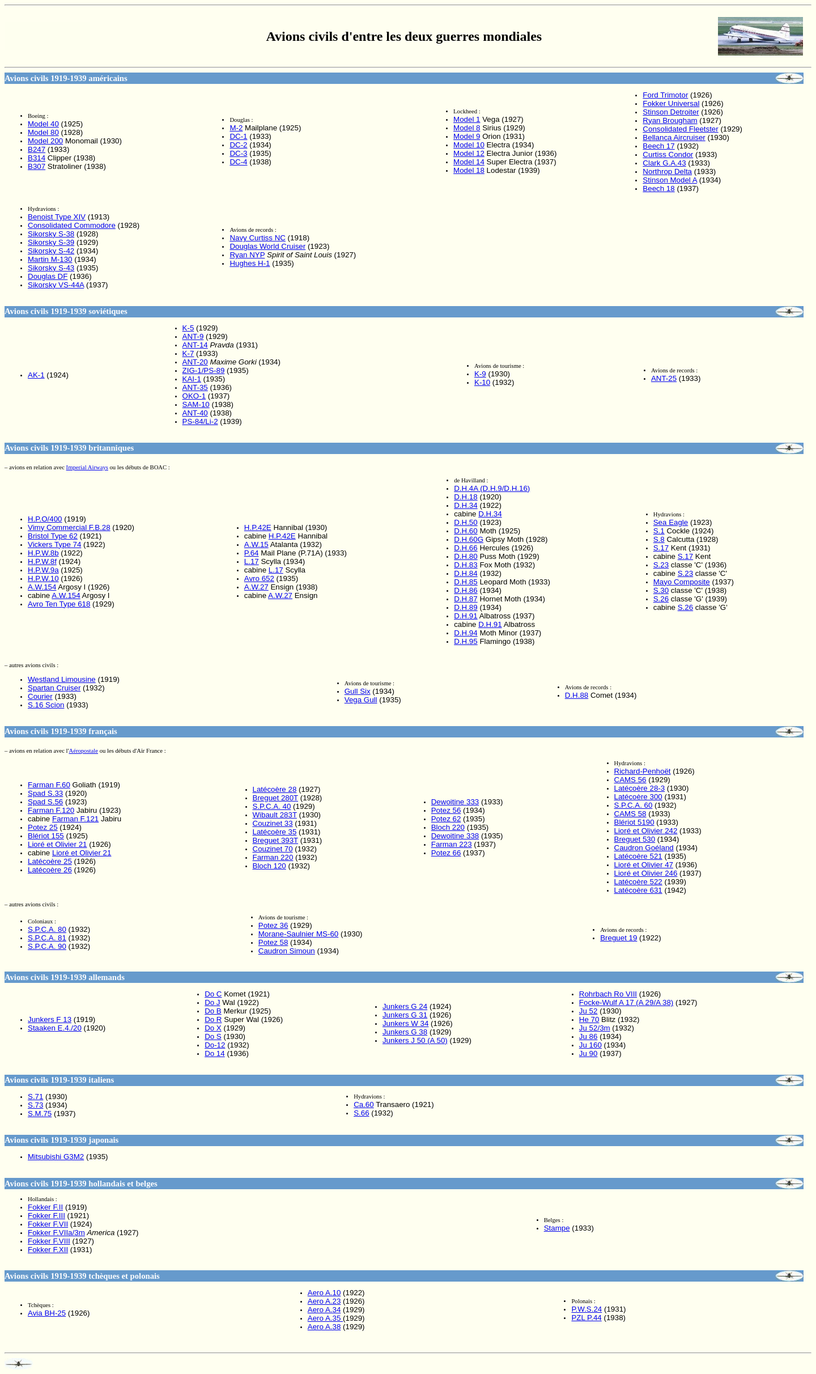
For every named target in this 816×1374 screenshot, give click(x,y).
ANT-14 (195, 345)
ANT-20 (195, 362)
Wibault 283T (275, 815)
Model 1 (466, 119)
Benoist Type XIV (57, 217)
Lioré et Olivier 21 (57, 844)
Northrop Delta (667, 171)
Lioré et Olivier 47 (643, 864)
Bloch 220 (448, 827)
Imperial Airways (87, 467)
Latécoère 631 (638, 890)
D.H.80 (465, 556)
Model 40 (43, 124)
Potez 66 (446, 853)
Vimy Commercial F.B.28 (69, 527)
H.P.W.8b (43, 553)
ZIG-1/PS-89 (203, 370)
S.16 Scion (46, 705)
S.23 (661, 565)
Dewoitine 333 (455, 802)
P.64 (251, 553)
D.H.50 (465, 522)
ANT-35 (195, 387)
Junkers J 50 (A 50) (415, 1040)
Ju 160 (590, 1045)
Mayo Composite (681, 582)
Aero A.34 (324, 1309)
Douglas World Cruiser (267, 246)
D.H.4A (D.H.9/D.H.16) (492, 488)
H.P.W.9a (43, 570)
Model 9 (466, 136)
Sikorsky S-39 (51, 242)
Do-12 (215, 1045)
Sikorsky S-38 (51, 234)
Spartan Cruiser (54, 688)
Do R (213, 1019)
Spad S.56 (45, 802)
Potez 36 (273, 925)
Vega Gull (361, 700)
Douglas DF (47, 276)
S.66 (361, 1113)
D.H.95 (465, 641)
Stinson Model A (670, 180)
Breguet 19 (618, 938)
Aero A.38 (324, 1326)
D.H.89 (465, 607)
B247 (36, 149)
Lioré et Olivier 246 (646, 873)
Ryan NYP (247, 255)
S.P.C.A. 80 (47, 929)
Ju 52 (588, 1011)
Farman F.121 (75, 819)
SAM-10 (196, 404)
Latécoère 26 (50, 870)
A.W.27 (256, 587)
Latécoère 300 (638, 796)
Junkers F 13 (49, 1019)
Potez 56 (446, 810)
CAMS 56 (630, 779)
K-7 (188, 353)
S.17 (661, 548)
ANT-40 (195, 413)
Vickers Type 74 (54, 544)
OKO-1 (194, 396)
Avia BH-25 (47, 1313)
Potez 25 (43, 827)
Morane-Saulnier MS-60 (298, 934)
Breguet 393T (276, 840)
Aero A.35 (325, 1318)
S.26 (661, 599)
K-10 (482, 382)
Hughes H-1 (250, 263)
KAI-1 (191, 379)
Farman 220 (273, 857)
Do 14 (215, 1053)
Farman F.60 (49, 785)
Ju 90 (588, 1053)
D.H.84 (465, 573)
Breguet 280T (276, 798)
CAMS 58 (630, 813)
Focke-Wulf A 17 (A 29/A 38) (626, 1002)
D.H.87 (465, 599)
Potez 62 (446, 819)
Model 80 (43, 132)
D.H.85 (465, 582)
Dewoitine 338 (455, 836)
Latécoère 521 (638, 856)
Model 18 (468, 170)
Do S (213, 1036)
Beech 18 (658, 188)
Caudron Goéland (644, 847)
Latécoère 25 (50, 861)
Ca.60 (364, 1104)
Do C (213, 994)
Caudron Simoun (286, 951)
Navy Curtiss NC (258, 238)
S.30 (661, 590)
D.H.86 (465, 590)
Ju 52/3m (594, 1028)
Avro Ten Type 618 (59, 604)
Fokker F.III (46, 1215)
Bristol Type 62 (53, 536)
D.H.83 (465, 565)
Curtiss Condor (668, 154)
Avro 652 (259, 578)
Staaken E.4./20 (55, 1028)
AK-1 (36, 375)
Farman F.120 (51, 810)
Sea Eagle (670, 522)
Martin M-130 (50, 259)
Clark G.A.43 (664, 163)
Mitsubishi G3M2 (56, 1156)
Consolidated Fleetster (680, 129)
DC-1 (238, 136)
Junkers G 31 (404, 1015)
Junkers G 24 (404, 1006)
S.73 (35, 1105)
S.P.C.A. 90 (47, 946)
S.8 (659, 539)
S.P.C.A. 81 (47, 938)
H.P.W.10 (43, 578)
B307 (36, 166)
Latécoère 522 (638, 881)
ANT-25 (664, 378)
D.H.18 (465, 497)
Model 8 (466, 128)
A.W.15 (256, 544)
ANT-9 (193, 336)
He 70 (589, 1019)
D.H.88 (576, 695)
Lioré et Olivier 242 (646, 830)
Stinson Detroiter (671, 112)
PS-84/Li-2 (200, 421)
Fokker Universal (671, 103)
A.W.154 (42, 587)
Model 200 (45, 141)
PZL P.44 (586, 1317)
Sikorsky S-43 (51, 268)
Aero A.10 (324, 1292)
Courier (40, 696)
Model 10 (468, 145)
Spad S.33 (45, 793)
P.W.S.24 (586, 1309)
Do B (213, 1011)
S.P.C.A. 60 (633, 805)
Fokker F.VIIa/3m (56, 1232)
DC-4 (238, 162)
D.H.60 (465, 531)
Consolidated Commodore (72, 225)
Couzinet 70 (273, 849)
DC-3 (238, 153)
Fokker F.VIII (49, 1241)
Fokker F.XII (48, 1249)
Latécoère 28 (275, 789)
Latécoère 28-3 (639, 788)
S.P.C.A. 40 (272, 806)
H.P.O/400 (45, 519)
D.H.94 (465, 633)
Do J (212, 1002)
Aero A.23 (324, 1301)
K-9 (480, 374)
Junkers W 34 (405, 1023)
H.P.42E (257, 527)
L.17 (251, 561)
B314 (36, 158)
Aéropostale (83, 751)
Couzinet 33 (273, 823)
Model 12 (468, 153)
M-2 (236, 128)
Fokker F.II (45, 1207)
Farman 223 (451, 844)
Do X (213, 1028)
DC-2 (238, 145)
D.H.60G (468, 539)
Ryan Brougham (670, 120)
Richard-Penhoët (642, 771)
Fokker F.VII (48, 1224)
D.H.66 (465, 548)
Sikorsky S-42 (51, 251)
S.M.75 (40, 1113)
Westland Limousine (62, 679)
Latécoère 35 (275, 832)
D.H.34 (465, 505)
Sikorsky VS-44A (56, 285)
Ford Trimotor (665, 95)
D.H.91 (465, 616)
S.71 (35, 1096)
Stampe (557, 1228)
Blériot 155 (46, 836)
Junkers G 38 (404, 1032)
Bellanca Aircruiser (674, 137)
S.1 (659, 531)
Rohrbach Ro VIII (608, 994)
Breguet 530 (635, 839)
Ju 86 (588, 1036)
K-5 (188, 328)
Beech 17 (658, 146)
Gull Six (358, 691)
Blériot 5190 (634, 822)
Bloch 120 (269, 866)
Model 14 (468, 162)
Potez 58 (273, 942)
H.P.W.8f (42, 561)
